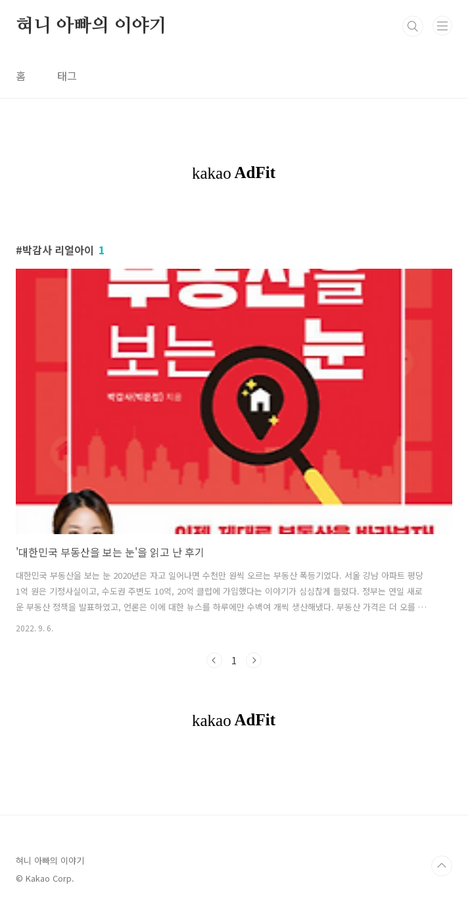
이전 (214, 660)
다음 (254, 660)
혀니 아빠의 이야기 (91, 26)
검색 (413, 26)
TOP (441, 865)
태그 (67, 75)
